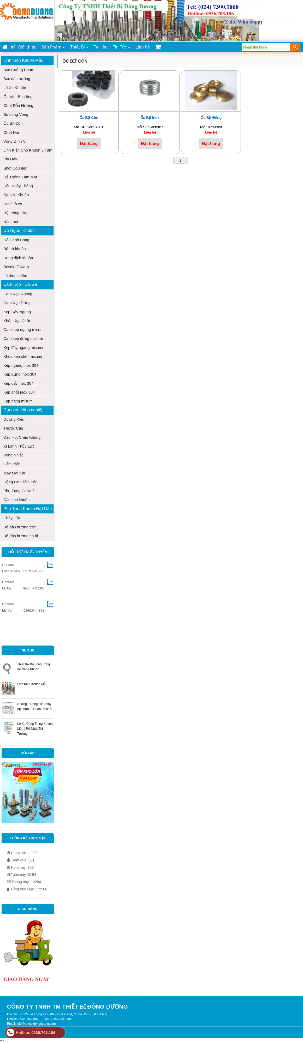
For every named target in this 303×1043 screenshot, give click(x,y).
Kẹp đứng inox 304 (19, 374)
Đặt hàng (89, 143)
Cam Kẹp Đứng (17, 302)
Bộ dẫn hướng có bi (20, 536)
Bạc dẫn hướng (16, 78)
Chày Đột (11, 518)
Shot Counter (14, 168)
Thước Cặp (13, 428)
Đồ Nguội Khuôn (19, 230)
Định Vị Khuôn (16, 194)
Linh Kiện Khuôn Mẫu (23, 60)
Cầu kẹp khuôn (16, 499)
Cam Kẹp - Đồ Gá (20, 284)
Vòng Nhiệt (13, 455)
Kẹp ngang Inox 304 (20, 365)
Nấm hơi (10, 221)
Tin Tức (121, 47)
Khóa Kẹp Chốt (16, 320)
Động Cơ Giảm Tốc (20, 482)
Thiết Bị (79, 47)
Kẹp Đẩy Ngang (17, 312)
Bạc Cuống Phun (18, 70)
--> (151, 521)
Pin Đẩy (10, 159)
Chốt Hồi (11, 132)
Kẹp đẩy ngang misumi (23, 347)
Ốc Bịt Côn (13, 123)
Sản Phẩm (53, 47)
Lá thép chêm (15, 275)
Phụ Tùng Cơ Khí (18, 491)
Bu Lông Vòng (15, 114)
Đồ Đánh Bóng (16, 240)
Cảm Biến (11, 464)
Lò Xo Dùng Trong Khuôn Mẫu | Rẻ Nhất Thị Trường (35, 728)
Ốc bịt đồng (211, 118)
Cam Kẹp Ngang (17, 294)
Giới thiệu (24, 47)
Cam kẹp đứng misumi (23, 338)
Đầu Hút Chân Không (21, 437)
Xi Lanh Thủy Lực (18, 446)
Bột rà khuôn (14, 248)
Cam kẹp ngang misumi (23, 329)
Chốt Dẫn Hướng (18, 105)
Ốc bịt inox (150, 118)
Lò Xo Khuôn (14, 87)
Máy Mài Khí (14, 473)
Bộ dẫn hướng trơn (20, 527)
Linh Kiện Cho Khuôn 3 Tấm (28, 150)
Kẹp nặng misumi (18, 401)
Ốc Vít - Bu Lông (17, 96)
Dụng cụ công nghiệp (23, 410)
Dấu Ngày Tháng (18, 186)
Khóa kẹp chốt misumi (22, 356)
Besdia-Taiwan (16, 266)
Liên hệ (143, 47)
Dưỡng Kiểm (14, 419)
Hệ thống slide (15, 212)
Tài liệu (101, 47)
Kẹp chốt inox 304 (19, 392)
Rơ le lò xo (12, 204)
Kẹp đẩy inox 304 (18, 383)
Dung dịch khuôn (18, 258)
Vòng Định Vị (15, 141)
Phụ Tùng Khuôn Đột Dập (27, 509)
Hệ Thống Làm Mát (20, 177)
